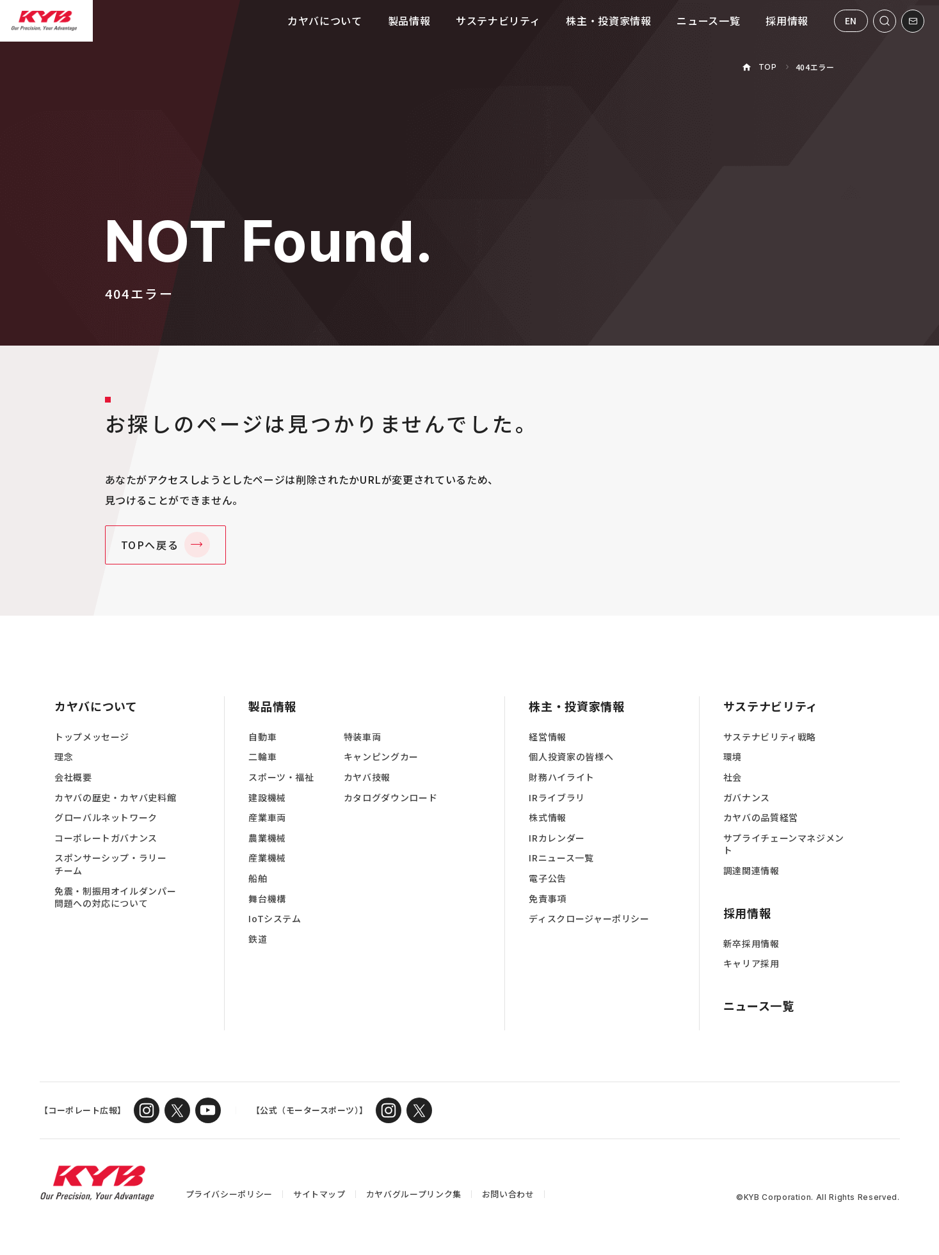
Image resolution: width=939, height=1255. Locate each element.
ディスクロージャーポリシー (589, 919)
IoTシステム (274, 919)
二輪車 (262, 757)
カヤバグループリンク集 (413, 1194)
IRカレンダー (556, 838)
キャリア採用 (751, 963)
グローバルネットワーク (105, 817)
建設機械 (267, 798)
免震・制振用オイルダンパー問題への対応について (115, 897)
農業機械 (267, 838)
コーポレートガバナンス (105, 838)
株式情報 (547, 817)
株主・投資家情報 (608, 20)
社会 (732, 777)
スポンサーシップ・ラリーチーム (110, 864)
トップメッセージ (91, 737)
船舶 (257, 878)
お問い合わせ (508, 1194)
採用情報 (787, 20)
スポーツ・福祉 (281, 777)
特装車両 (362, 737)
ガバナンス (746, 798)
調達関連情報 (751, 871)
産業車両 (267, 817)
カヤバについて (324, 20)
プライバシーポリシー (229, 1194)
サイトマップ (319, 1194)
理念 (63, 757)
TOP (767, 67)
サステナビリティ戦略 (769, 737)
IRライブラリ (556, 798)
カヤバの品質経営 (760, 817)
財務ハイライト (561, 777)
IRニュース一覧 (561, 858)
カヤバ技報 (367, 777)
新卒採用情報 (751, 944)
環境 (732, 757)
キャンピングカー (381, 757)
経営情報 (547, 737)
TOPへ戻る (150, 544)
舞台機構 (267, 899)
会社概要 (73, 777)
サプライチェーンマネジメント (783, 844)
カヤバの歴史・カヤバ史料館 (115, 798)
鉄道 (257, 939)
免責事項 (547, 899)
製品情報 (409, 20)
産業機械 (267, 858)
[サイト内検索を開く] (884, 21)
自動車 (262, 737)
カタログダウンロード (390, 798)
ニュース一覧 (708, 20)
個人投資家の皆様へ (571, 757)
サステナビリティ (498, 20)
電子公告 (547, 878)
